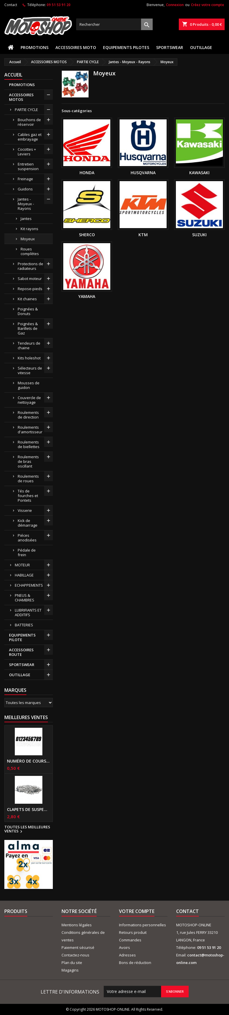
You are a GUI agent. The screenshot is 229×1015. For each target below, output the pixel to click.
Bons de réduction (135, 962)
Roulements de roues (28, 478)
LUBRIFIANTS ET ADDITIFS (28, 612)
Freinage (25, 178)
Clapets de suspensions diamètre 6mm (28, 809)
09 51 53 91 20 (59, 4)
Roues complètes (30, 251)
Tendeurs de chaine (29, 345)
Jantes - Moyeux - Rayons (26, 204)
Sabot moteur (30, 278)
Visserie (25, 510)
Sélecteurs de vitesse (30, 370)
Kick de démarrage (27, 523)
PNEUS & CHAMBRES (24, 598)
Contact (10, 4)
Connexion (175, 4)
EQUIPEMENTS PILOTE (22, 637)
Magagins (70, 970)
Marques (15, 690)
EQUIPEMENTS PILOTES (126, 47)
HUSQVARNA (143, 172)
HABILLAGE (24, 575)
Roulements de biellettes (28, 444)
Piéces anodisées (27, 538)
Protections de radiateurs (30, 266)
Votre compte (136, 911)
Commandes (130, 940)
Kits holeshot (29, 358)
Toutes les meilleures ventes (27, 829)
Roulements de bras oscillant (28, 461)
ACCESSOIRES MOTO (75, 47)
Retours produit (133, 932)
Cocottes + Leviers (27, 152)
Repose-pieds (30, 288)
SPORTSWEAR (169, 47)
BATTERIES (24, 624)
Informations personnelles (142, 924)
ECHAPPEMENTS (29, 585)
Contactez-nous (75, 955)
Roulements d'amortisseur (30, 429)
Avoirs (124, 947)
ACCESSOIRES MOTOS (21, 97)
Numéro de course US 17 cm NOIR (28, 761)
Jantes (26, 218)
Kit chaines (27, 298)
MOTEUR (22, 564)
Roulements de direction (28, 415)
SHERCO (87, 234)
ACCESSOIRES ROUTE (21, 652)
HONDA (87, 172)
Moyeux (28, 238)
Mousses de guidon (28, 385)
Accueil (13, 75)
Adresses (127, 955)
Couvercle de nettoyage (29, 400)
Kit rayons (29, 228)
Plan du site (72, 962)
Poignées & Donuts (28, 311)
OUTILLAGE (201, 47)
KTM (143, 234)
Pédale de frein (27, 552)
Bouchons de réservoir (29, 122)
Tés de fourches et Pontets (28, 495)
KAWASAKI (199, 172)
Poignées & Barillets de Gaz (28, 328)
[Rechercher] (114, 24)
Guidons (25, 189)
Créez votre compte (207, 4)
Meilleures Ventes (26, 717)
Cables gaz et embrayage (30, 137)
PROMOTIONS (34, 47)
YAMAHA (86, 296)
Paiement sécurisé (78, 947)
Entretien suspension (28, 166)
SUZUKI (199, 234)
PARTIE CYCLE (26, 109)
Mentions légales (77, 924)
